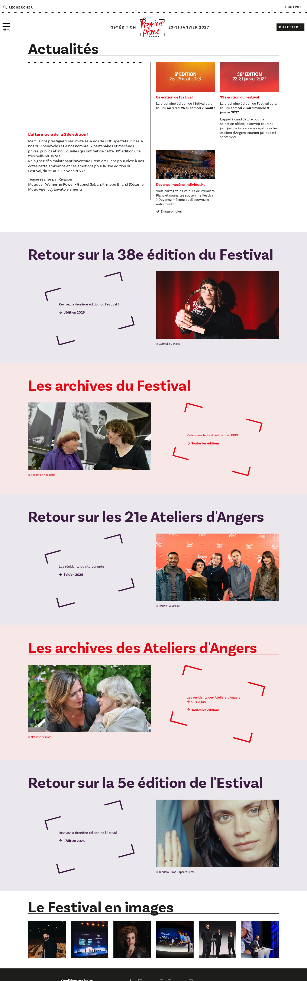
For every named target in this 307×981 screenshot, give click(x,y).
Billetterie (290, 27)
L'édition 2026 (74, 312)
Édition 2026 (73, 575)
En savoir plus (171, 211)
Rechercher (18, 7)
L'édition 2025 (74, 841)
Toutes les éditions (205, 443)
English (293, 7)
